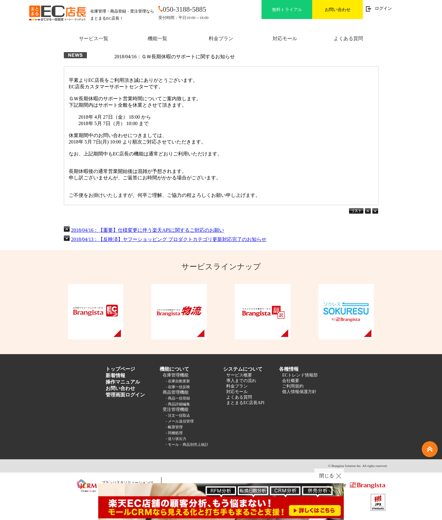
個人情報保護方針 (299, 391)
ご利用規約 (293, 386)
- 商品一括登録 (178, 398)
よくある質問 (348, 38)
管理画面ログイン (125, 394)
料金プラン (221, 38)
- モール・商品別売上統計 (187, 444)
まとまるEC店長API (245, 402)
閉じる (326, 475)
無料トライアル (287, 9)
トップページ (120, 369)
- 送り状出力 (176, 439)
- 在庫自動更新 (178, 381)
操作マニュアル (123, 381)
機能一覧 (157, 38)
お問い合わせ (338, 9)
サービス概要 (239, 375)
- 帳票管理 (174, 427)
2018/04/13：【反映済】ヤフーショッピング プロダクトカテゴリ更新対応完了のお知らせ (169, 239)
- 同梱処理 (174, 433)
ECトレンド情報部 (300, 375)
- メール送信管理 (180, 421)
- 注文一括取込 (178, 415)
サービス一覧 (93, 38)
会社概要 (290, 380)
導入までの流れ (241, 380)
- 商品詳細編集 (178, 404)
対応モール (285, 38)
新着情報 (115, 375)
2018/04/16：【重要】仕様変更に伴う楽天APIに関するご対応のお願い (147, 230)
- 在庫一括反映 (178, 387)
